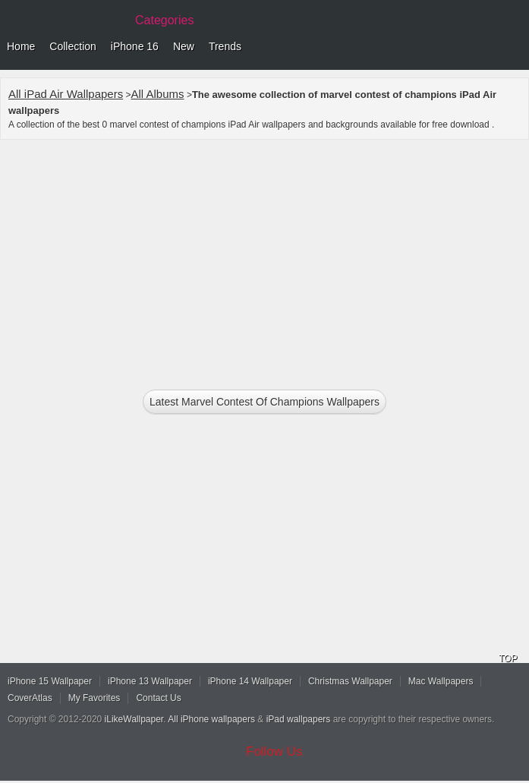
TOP (508, 658)
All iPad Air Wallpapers (65, 93)
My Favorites (94, 698)
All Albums (157, 93)
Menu (513, 47)
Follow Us (274, 751)
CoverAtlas (30, 698)
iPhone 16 (135, 46)
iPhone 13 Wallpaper (150, 681)
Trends (225, 46)
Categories (164, 20)
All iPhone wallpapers (211, 719)
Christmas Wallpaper (350, 681)
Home (21, 46)
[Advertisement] (264, 258)
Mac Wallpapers (441, 681)
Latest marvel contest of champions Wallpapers (264, 402)
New (183, 46)
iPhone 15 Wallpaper (50, 681)
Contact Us (158, 698)
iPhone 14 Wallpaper (250, 681)
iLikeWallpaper (134, 719)
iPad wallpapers (298, 719)
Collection (72, 46)
